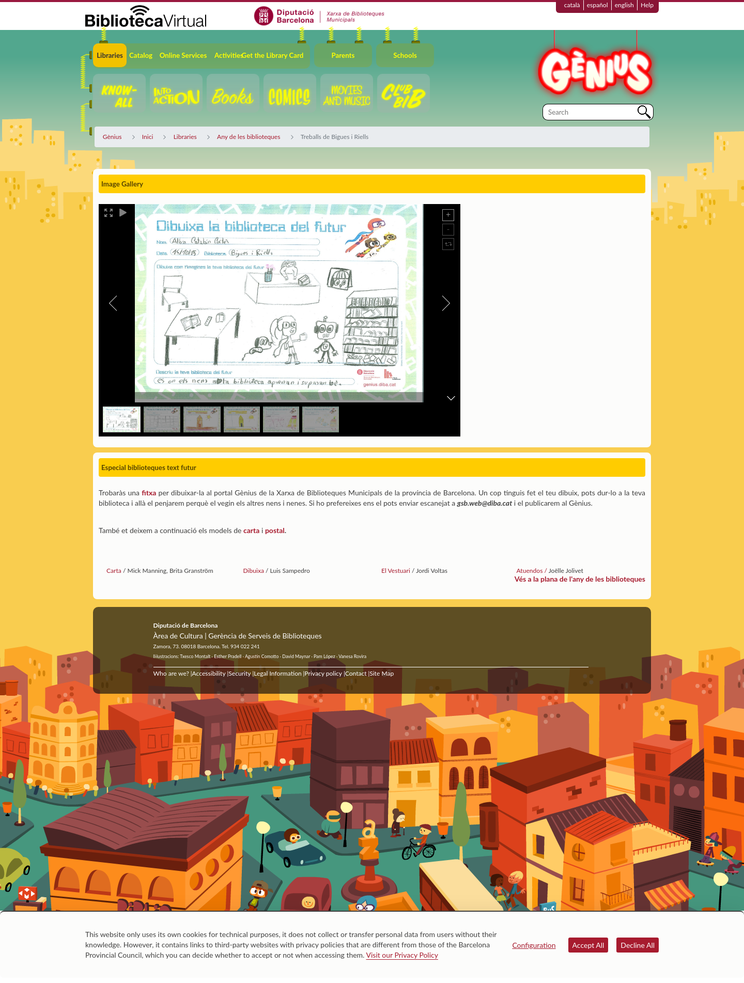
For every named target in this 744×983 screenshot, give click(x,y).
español (597, 5)
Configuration (533, 945)
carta (251, 530)
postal (275, 530)
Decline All (638, 945)
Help (647, 5)
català (572, 5)
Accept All (588, 945)
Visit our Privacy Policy (402, 954)
